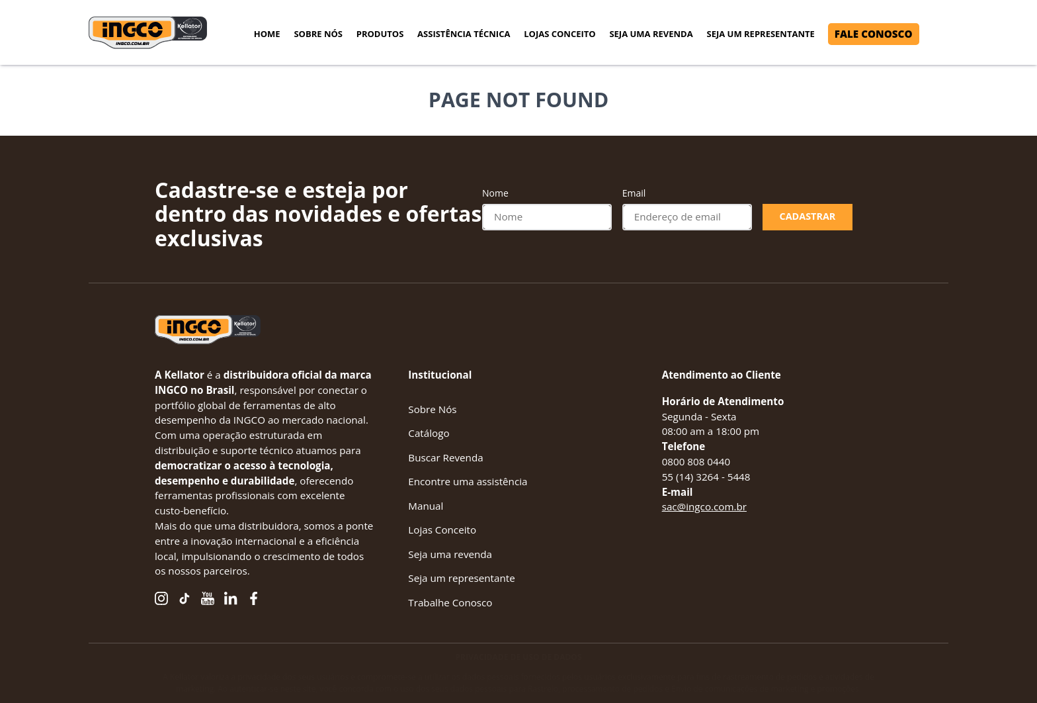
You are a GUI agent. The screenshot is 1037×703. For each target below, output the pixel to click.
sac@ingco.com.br (704, 506)
